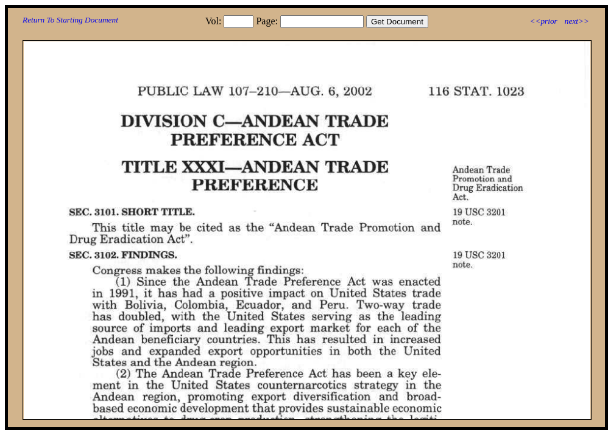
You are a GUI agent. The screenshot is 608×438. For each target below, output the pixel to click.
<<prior (543, 21)
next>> (577, 21)
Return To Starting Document (70, 19)
